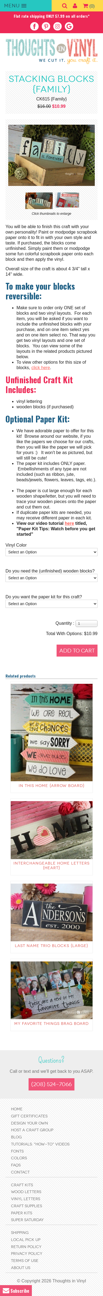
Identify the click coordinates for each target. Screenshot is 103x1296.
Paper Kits (21, 1213)
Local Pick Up (25, 1239)
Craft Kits (22, 1185)
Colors (19, 1158)
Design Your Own (29, 1123)
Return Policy (26, 1247)
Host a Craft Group (32, 1130)
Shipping (20, 1232)
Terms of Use (24, 1260)
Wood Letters (26, 1192)
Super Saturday (27, 1220)
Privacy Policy (26, 1253)
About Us (20, 1268)
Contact (20, 1172)
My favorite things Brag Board (51, 1023)
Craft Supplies (26, 1206)
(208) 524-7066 (51, 1084)
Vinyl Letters (25, 1199)
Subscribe (16, 1290)
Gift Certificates (29, 1116)
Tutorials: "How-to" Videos (40, 1144)
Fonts (17, 1151)
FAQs (16, 1165)
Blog (16, 1137)
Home (17, 1109)
